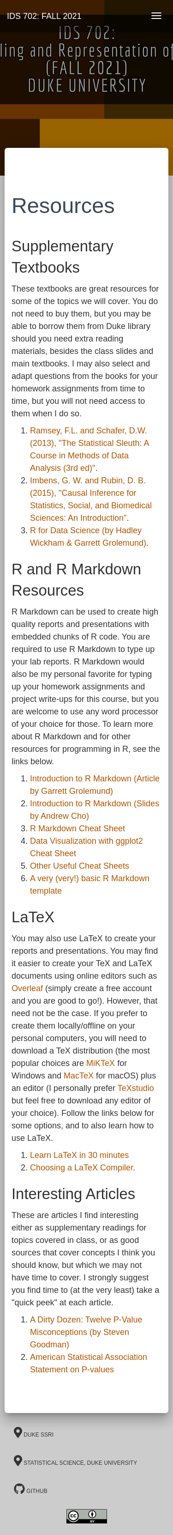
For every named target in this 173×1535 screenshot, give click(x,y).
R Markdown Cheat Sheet (77, 828)
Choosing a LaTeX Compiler (81, 1167)
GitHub (31, 1488)
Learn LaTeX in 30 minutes (79, 1155)
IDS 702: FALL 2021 (44, 16)
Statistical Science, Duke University (75, 1460)
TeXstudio (136, 1088)
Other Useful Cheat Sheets (79, 866)
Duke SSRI (34, 1432)
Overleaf (27, 988)
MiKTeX (100, 1063)
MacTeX (79, 1075)
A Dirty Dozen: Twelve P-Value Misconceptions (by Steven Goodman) (86, 1332)
